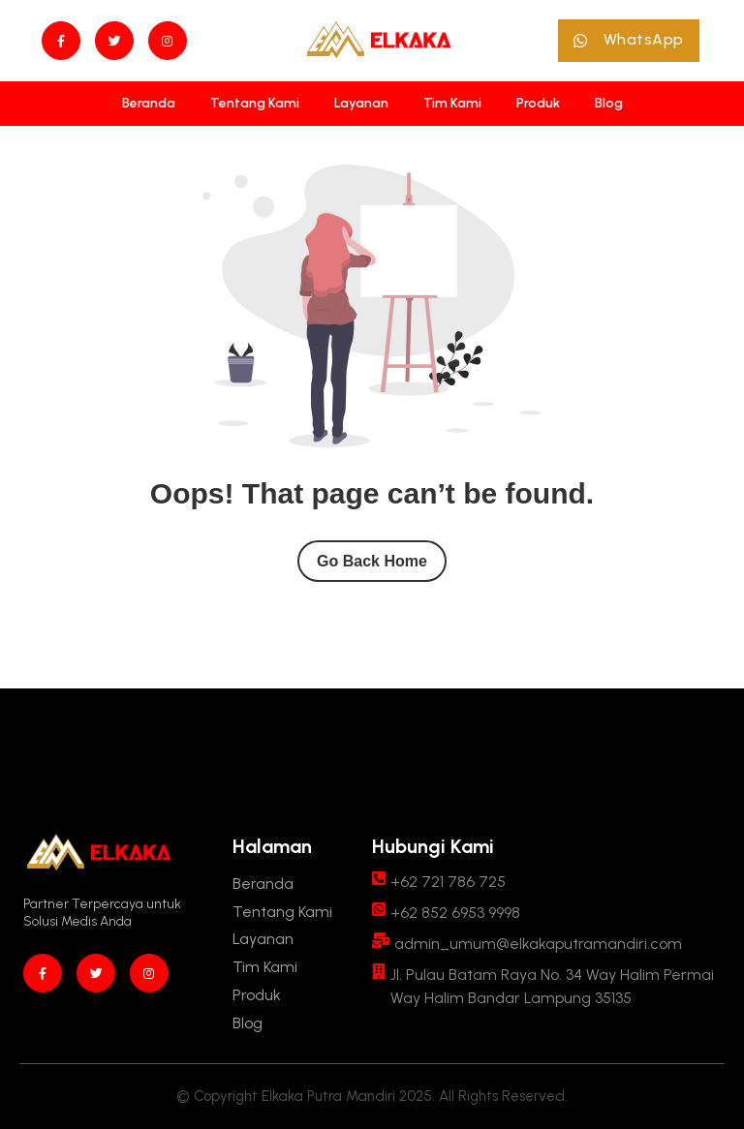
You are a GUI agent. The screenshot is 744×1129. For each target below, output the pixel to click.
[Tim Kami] (452, 103)
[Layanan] (361, 103)
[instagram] (167, 40)
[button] (628, 40)
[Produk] (538, 103)
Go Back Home (372, 561)
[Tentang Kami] (255, 103)
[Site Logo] (378, 40)
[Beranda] (148, 103)
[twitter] (114, 40)
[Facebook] (61, 40)
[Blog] (609, 103)
